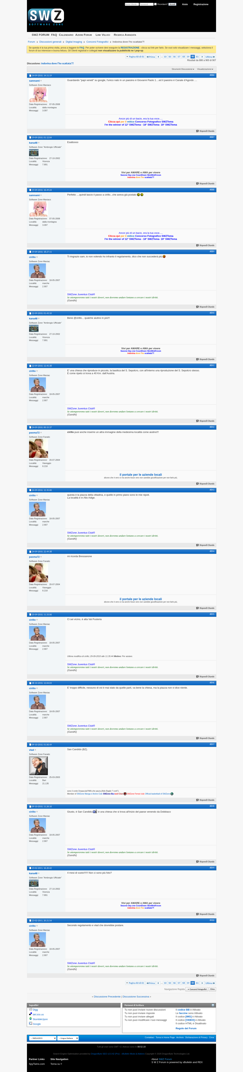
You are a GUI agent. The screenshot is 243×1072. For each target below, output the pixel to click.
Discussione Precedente (107, 996)
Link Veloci (103, 34)
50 (170, 56)
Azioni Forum (83, 34)
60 (192, 56)
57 (179, 56)
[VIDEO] (190, 1020)
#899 (212, 867)
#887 (212, 137)
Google (37, 1024)
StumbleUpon (40, 1019)
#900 (212, 920)
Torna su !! (56, 1063)
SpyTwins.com (37, 1063)
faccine (183, 1013)
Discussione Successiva (136, 996)
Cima (212, 989)
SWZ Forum (165, 1059)
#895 (212, 614)
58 (183, 56)
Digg (35, 1009)
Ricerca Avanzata (125, 34)
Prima (150, 56)
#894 (212, 551)
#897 (212, 744)
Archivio (180, 1037)
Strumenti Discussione (182, 69)
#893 (212, 489)
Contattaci (149, 1037)
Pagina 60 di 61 (136, 56)
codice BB (184, 1009)
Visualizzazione (204, 69)
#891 (212, 365)
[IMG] (188, 1016)
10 (165, 56)
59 (188, 56)
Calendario (66, 34)
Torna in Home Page (165, 1037)
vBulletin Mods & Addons (133, 1054)
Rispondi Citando (205, 131)
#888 (212, 189)
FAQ (54, 34)
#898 (212, 806)
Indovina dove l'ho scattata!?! (57, 63)
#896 (212, 682)
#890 (212, 313)
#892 (212, 427)
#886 (212, 75)
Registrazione (200, 4)
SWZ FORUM (40, 34)
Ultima (210, 56)
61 (197, 56)
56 (174, 56)
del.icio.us (38, 1014)
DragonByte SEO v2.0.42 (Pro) (105, 1054)
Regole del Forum (186, 1028)
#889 (212, 251)
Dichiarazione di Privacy (196, 1037)
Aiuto (185, 4)
